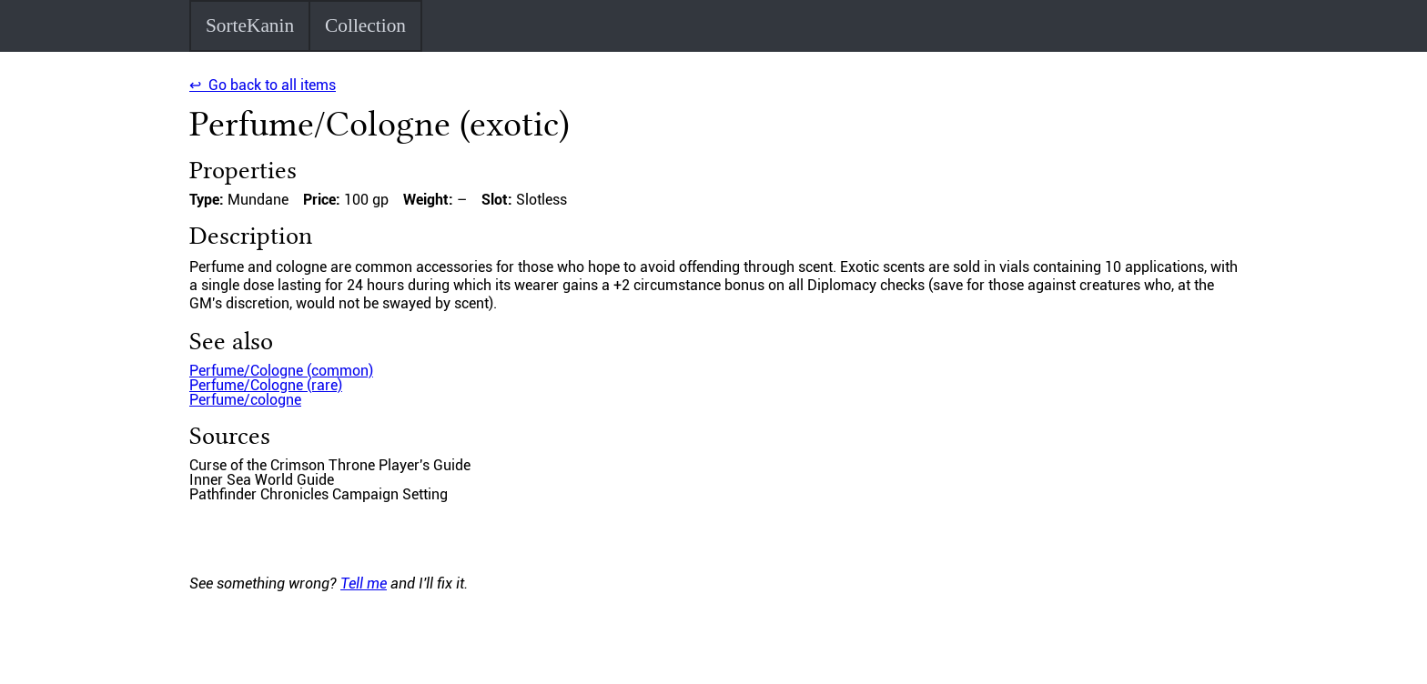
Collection (365, 25)
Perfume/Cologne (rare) (265, 385)
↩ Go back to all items (262, 85)
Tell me (363, 583)
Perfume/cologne (245, 399)
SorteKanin (250, 25)
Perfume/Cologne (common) (281, 370)
